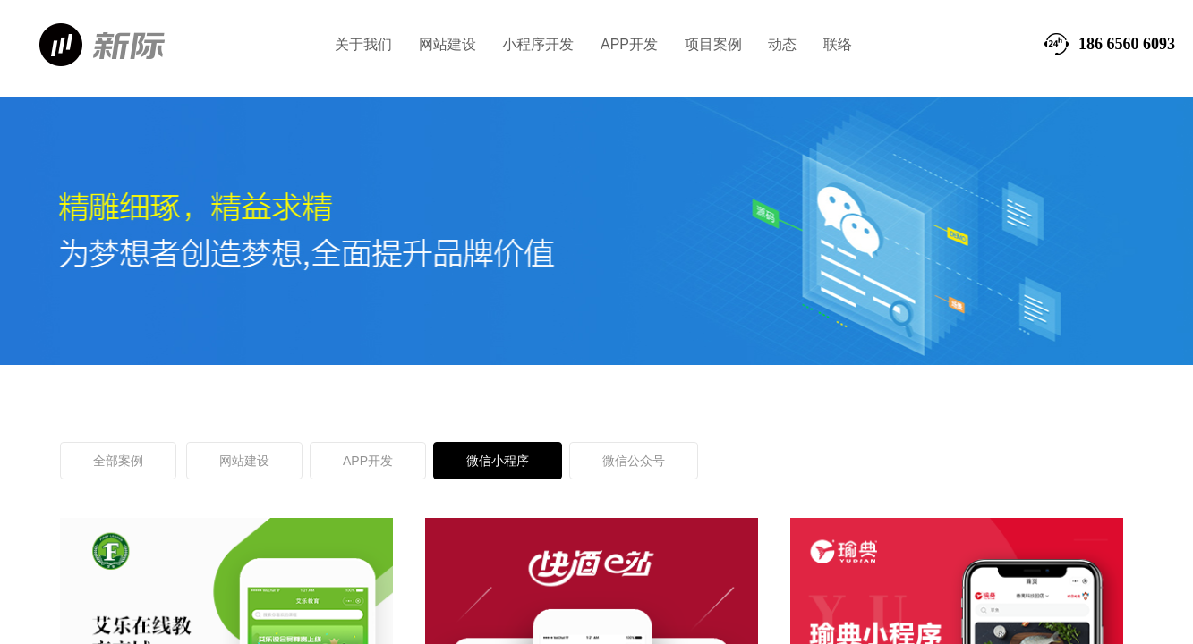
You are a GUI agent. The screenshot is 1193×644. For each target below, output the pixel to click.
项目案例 (713, 44)
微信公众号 (633, 460)
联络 (837, 44)
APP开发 (629, 44)
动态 (782, 44)
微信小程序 (497, 460)
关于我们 (363, 44)
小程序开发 (538, 44)
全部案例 (118, 460)
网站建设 (447, 44)
